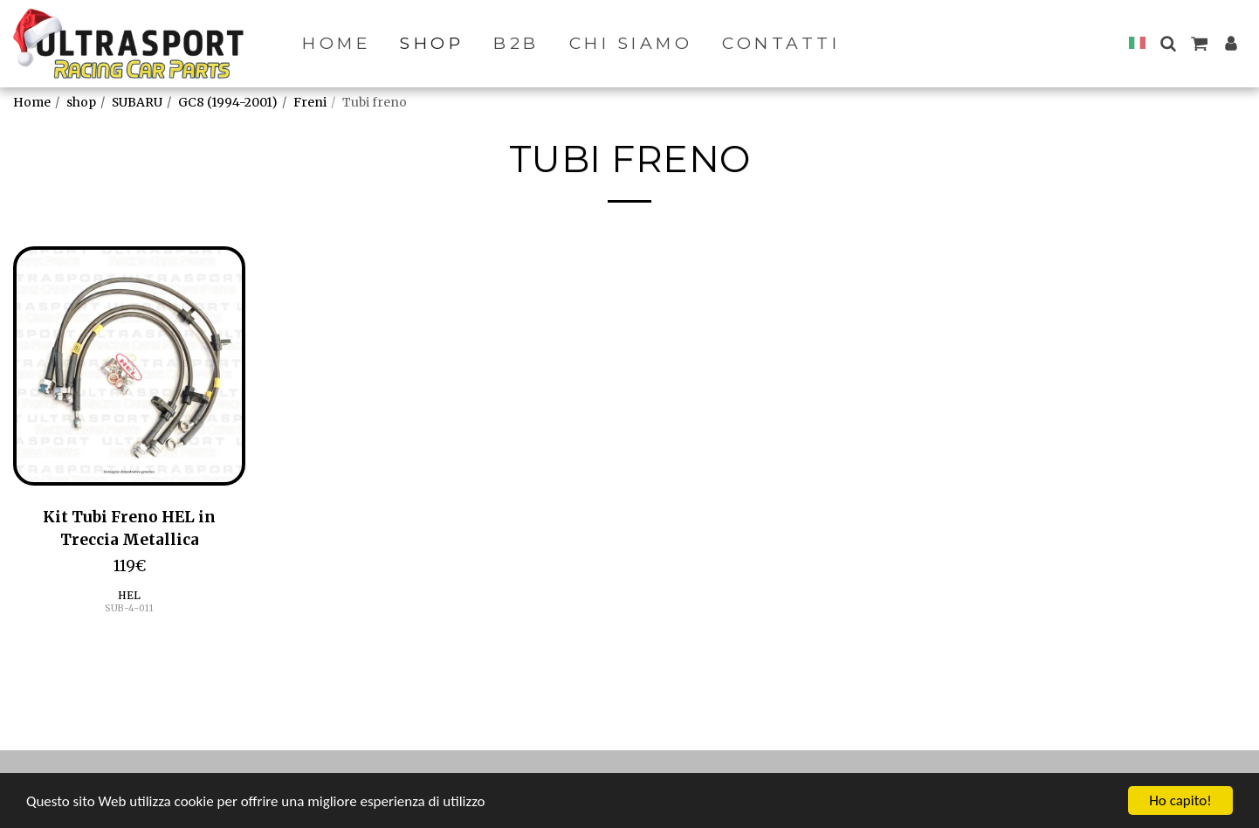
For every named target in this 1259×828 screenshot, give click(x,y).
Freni (310, 102)
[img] (129, 366)
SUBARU (137, 102)
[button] (1167, 43)
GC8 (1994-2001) (228, 102)
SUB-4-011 (129, 608)
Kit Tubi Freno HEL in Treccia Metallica (129, 528)
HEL (129, 595)
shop (81, 102)
